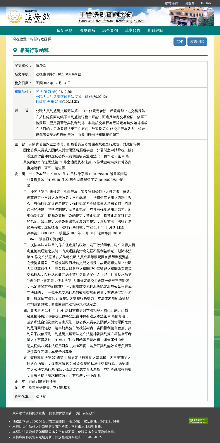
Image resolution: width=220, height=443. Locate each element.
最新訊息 (64, 30)
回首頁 (189, 3)
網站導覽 (171, 3)
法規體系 (87, 30)
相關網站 (155, 30)
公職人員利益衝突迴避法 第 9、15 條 (64, 97)
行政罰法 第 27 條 (49, 101)
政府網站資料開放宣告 (28, 413)
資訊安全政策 (86, 413)
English (206, 3)
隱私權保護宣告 (60, 413)
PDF (179, 41)
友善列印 (197, 41)
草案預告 (133, 30)
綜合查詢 (110, 30)
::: (157, 3)
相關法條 (22, 92)
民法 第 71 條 (46, 92)
